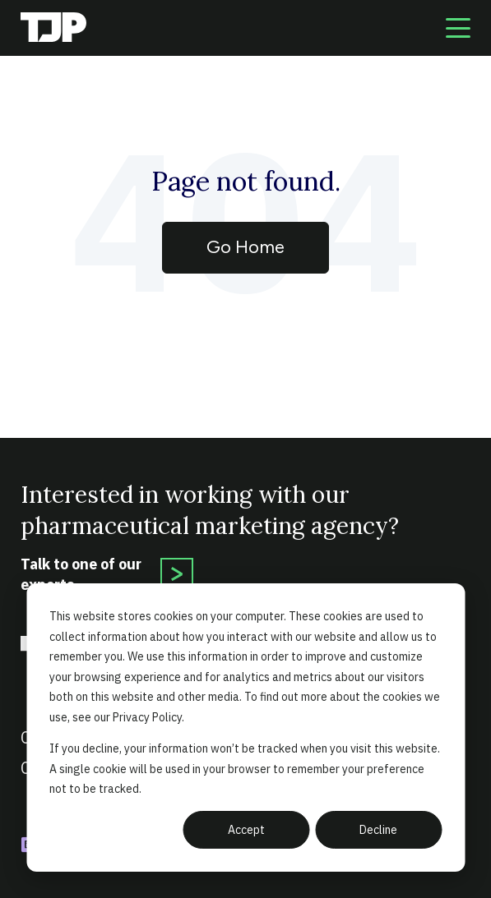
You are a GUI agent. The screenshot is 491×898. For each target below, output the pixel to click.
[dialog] (245, 727)
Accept (246, 829)
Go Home (245, 247)
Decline (378, 829)
